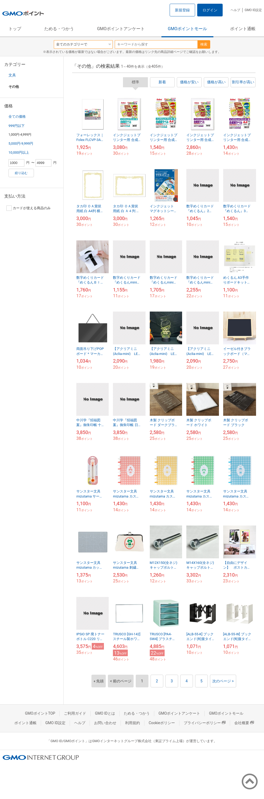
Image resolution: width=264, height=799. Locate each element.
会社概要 (244, 723)
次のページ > (223, 681)
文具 (12, 75)
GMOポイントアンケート (121, 28)
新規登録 (182, 10)
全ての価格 (17, 116)
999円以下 (16, 126)
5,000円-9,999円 (20, 143)
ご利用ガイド (75, 713)
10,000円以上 (18, 152)
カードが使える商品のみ (28, 208)
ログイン (210, 10)
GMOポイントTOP (40, 713)
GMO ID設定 (253, 10)
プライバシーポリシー (205, 723)
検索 (203, 44)
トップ (14, 28)
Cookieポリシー (162, 723)
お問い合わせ (105, 723)
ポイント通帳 (243, 28)
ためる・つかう (59, 28)
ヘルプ (235, 10)
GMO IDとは (105, 713)
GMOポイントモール (187, 28)
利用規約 (132, 723)
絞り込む (21, 173)
